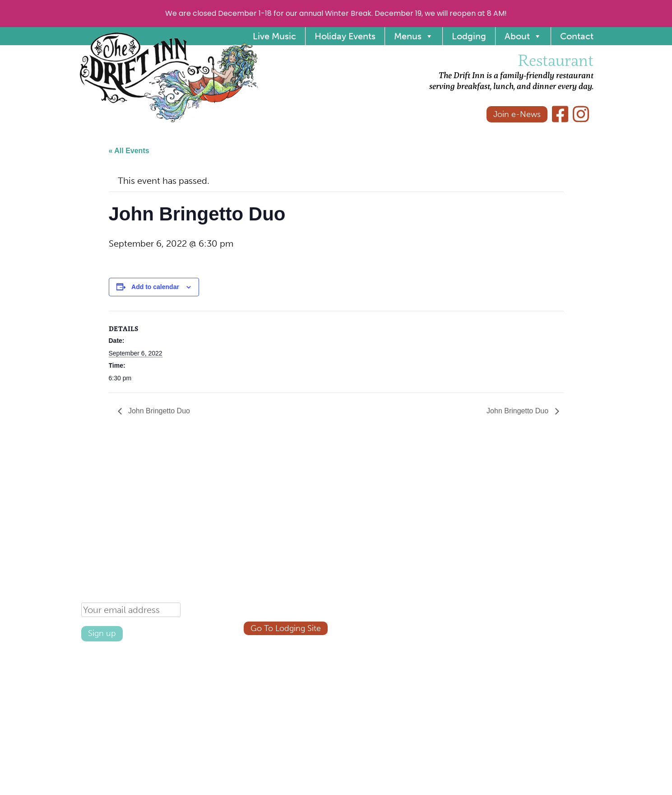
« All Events (129, 150)
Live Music (274, 36)
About (523, 36)
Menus (413, 36)
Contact (576, 36)
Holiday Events (345, 36)
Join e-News (517, 114)
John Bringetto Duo (158, 411)
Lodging (469, 36)
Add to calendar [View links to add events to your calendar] (155, 286)
